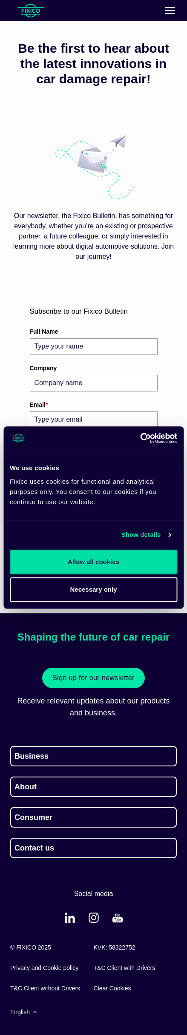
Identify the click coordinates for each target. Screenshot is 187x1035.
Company (43, 368)
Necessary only (93, 589)
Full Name (44, 331)
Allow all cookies (93, 561)
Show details (141, 534)
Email (39, 404)
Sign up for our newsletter (93, 677)
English (24, 1012)
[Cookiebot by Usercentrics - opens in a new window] (140, 438)
